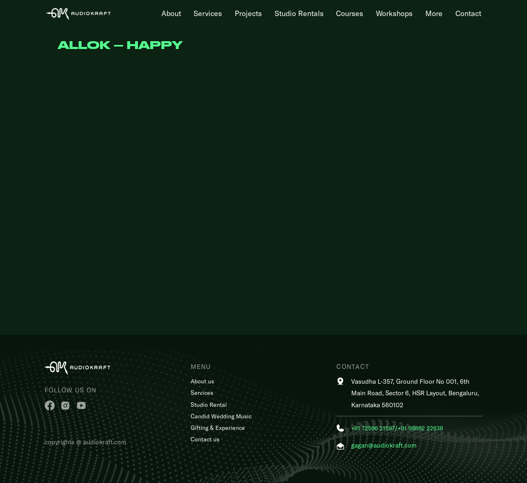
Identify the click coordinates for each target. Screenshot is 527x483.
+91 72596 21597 (373, 428)
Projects (248, 13)
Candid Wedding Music (221, 416)
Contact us (205, 439)
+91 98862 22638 (420, 428)
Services (208, 13)
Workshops (394, 13)
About (171, 13)
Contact (468, 13)
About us (202, 381)
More (434, 13)
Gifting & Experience (218, 427)
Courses (349, 13)
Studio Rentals (299, 13)
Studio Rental (209, 404)
